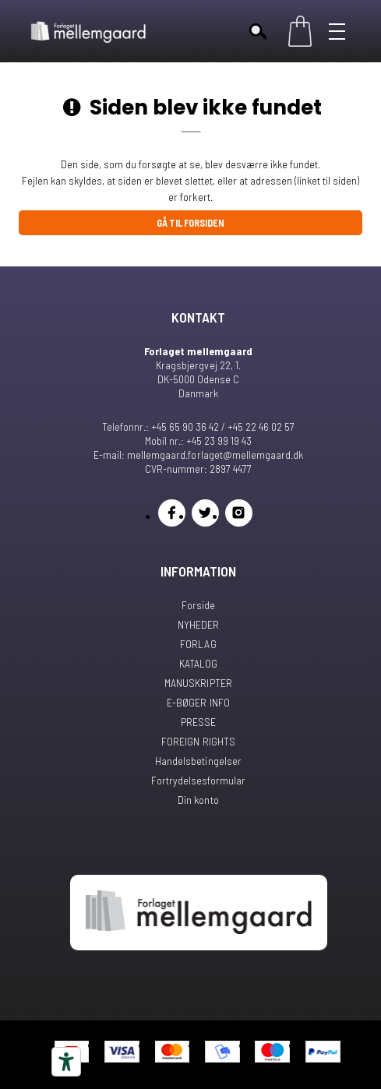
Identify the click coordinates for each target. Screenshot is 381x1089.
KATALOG (198, 663)
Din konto (198, 799)
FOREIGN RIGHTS (198, 741)
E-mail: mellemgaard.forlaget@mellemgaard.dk (197, 454)
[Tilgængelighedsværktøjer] (66, 1062)
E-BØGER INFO (198, 702)
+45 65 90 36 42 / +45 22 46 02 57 (223, 426)
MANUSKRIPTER (197, 682)
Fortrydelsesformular (198, 780)
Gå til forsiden (190, 222)
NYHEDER (198, 624)
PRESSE (198, 721)
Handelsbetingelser (198, 760)
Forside (198, 604)
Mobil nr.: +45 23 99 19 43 (198, 440)
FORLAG (198, 643)
